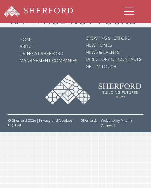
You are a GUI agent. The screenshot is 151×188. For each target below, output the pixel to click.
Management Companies (48, 61)
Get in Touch (101, 67)
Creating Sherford (108, 39)
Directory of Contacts (113, 60)
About (27, 47)
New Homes (99, 46)
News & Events (102, 53)
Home (26, 40)
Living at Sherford (42, 54)
